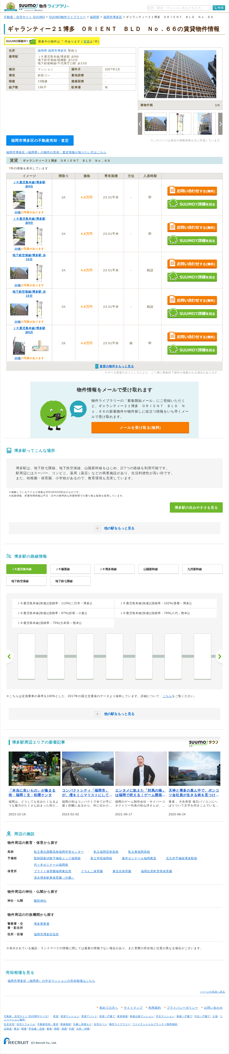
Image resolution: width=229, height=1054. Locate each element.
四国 (64, 1028)
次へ (219, 656)
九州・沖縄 (82, 1028)
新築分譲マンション (142, 1016)
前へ (9, 656)
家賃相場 (122, 1016)
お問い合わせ (213, 1007)
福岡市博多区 (112, 17)
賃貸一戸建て (107, 1016)
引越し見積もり (82, 1024)
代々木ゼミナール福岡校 (51, 864)
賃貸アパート (89, 1016)
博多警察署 (42, 923)
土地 (215, 1016)
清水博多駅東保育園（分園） (54, 877)
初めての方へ (108, 1007)
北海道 (8, 1028)
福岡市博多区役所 (46, 934)
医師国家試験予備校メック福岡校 (57, 858)
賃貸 (86, 41)
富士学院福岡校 (101, 858)
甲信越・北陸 (37, 1028)
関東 (24, 1028)
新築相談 (65, 1024)
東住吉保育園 (122, 871)
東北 (16, 1028)
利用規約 (154, 1007)
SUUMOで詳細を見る (192, 204)
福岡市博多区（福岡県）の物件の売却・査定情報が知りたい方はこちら (56, 152)
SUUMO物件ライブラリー (67, 17)
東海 (49, 1028)
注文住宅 (9, 1024)
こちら (167, 696)
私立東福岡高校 (139, 851)
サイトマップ (133, 1007)
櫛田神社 (40, 900)
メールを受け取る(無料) (140, 428)
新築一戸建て (184, 1016)
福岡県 (94, 17)
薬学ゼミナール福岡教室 (139, 858)
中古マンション (165, 1016)
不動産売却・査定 (47, 1024)
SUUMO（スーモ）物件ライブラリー (36, 6)
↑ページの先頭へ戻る (212, 991)
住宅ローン (100, 1024)
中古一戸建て (202, 1016)
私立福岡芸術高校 (106, 851)
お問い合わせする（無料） (192, 191)
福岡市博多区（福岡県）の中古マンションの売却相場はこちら (51, 981)
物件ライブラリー (119, 1024)
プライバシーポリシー (182, 1007)
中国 (71, 1028)
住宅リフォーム (26, 1024)
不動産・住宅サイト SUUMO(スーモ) (26, 1016)
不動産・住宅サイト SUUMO (24, 17)
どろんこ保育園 (92, 871)
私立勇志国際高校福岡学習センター (59, 851)
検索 (221, 7)
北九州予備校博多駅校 (181, 858)
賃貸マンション (70, 1016)
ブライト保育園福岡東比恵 (52, 871)
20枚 (17, 212)
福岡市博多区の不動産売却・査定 (40, 140)
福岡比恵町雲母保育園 (156, 871)
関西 (56, 1028)
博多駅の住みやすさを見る (196, 507)
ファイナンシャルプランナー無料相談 (154, 1024)
